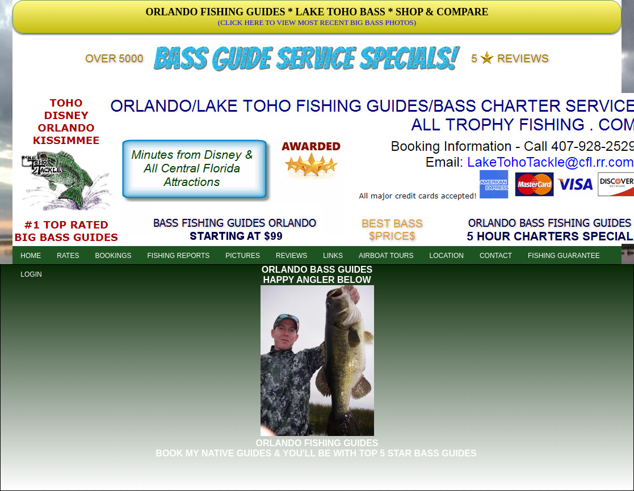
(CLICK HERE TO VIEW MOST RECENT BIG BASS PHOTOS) (317, 22)
